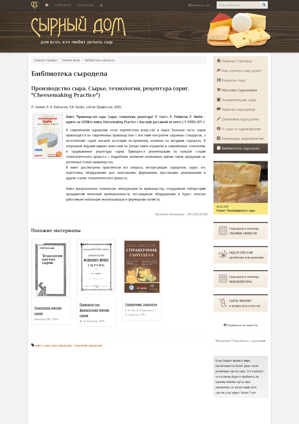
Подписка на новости (241, 325)
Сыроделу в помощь (239, 278)
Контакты (85, 5)
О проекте (62, 5)
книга (38, 345)
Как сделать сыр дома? (239, 70)
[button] (199, 5)
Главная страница (45, 60)
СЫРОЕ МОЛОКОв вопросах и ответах (239, 303)
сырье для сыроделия (58, 345)
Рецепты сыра (231, 80)
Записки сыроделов (236, 109)
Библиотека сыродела (99, 60)
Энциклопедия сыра (236, 100)
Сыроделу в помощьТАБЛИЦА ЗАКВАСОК (239, 230)
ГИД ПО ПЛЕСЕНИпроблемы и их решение (241, 254)
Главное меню (71, 60)
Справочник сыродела (141, 304)
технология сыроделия (87, 345)
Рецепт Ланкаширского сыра (236, 210)
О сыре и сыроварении (239, 129)
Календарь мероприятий (240, 138)
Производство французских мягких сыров (94, 310)
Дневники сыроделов (238, 119)
